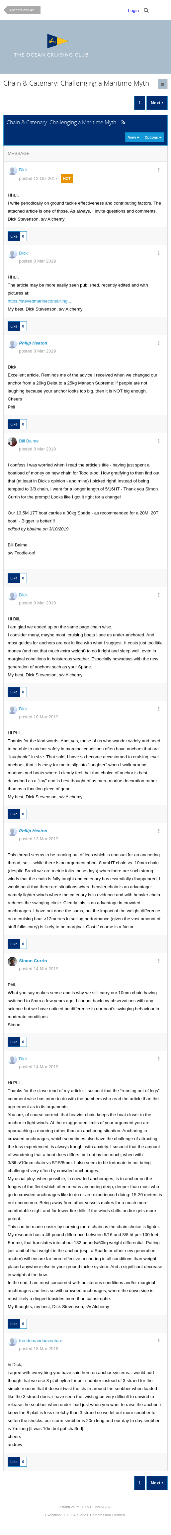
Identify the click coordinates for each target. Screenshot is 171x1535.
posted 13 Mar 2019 (38, 838)
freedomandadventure (40, 1340)
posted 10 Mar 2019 (38, 716)
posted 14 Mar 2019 (38, 968)
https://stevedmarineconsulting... (39, 301)
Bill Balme (29, 440)
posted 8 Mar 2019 (37, 261)
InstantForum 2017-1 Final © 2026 (85, 1507)
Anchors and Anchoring (25, 10)
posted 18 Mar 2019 (38, 1348)
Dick (23, 169)
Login (133, 10)
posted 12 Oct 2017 (38, 178)
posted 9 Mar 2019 (37, 602)
